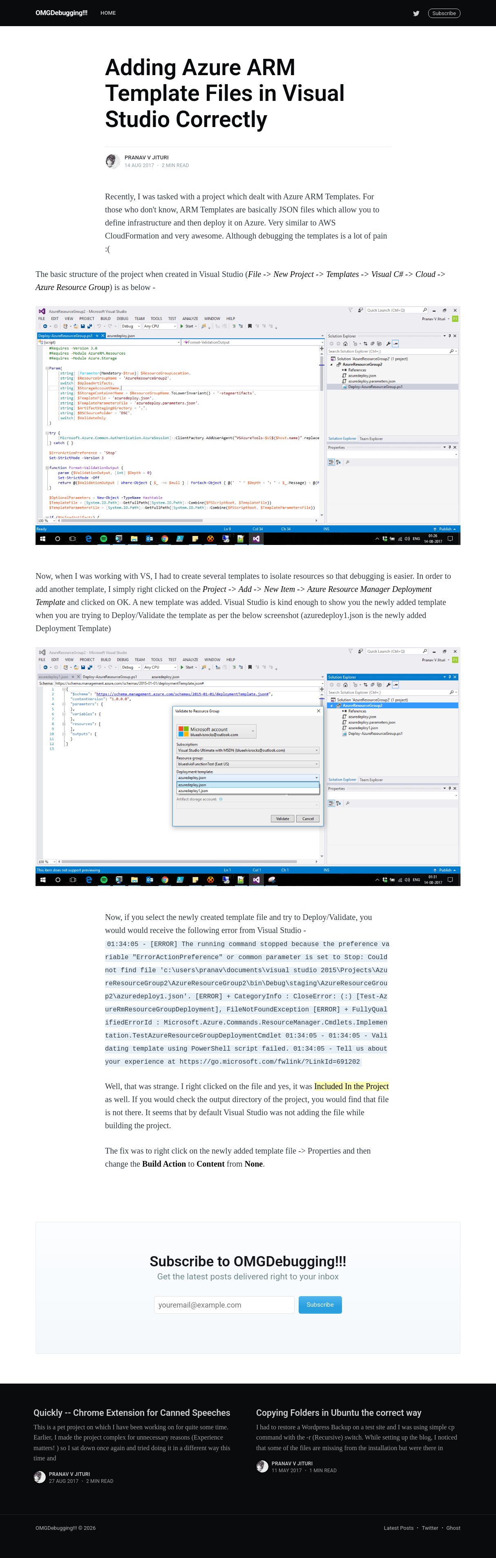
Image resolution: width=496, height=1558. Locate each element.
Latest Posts (399, 1528)
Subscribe (444, 13)
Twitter (430, 1528)
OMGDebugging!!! (61, 13)
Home (108, 13)
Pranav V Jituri (147, 157)
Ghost (453, 1528)
